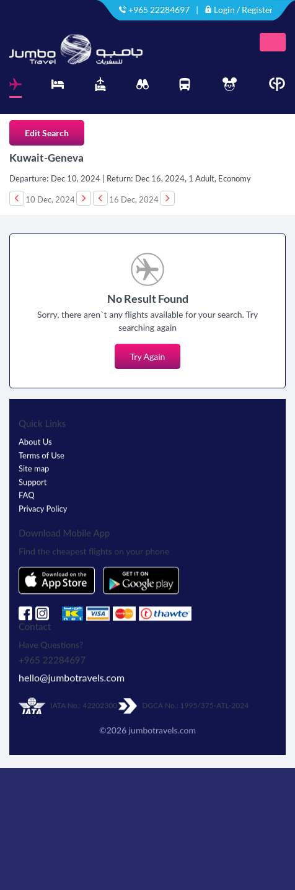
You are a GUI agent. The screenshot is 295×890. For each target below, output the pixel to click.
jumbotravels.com (162, 725)
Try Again (147, 356)
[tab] (15, 87)
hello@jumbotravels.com (72, 673)
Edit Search (47, 133)
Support (33, 477)
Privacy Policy (43, 504)
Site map (34, 464)
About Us (35, 437)
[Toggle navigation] (273, 42)
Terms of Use (41, 451)
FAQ (27, 490)
